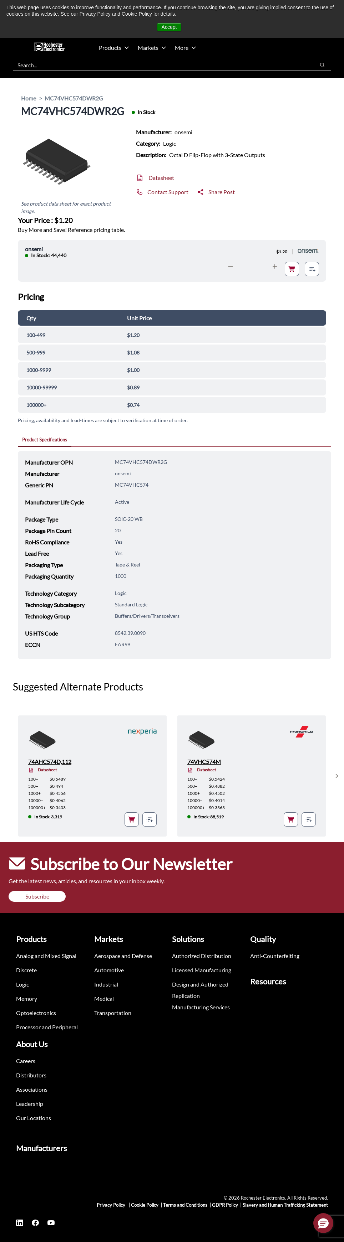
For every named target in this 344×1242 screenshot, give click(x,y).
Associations (31, 1089)
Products (114, 47)
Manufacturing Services (201, 1007)
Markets (152, 47)
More (185, 47)
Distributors (31, 1075)
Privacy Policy (111, 1205)
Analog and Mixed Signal (46, 955)
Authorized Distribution (201, 955)
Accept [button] (169, 27)
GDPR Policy (225, 1205)
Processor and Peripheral (47, 1027)
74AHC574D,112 (49, 761)
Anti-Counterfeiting (274, 955)
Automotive (109, 970)
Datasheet (161, 177)
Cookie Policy (144, 1205)
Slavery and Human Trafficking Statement (285, 1205)
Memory (26, 998)
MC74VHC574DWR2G (74, 98)
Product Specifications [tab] (44, 440)
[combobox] (160, 64)
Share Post (221, 191)
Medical (104, 998)
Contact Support (167, 191)
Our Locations (33, 1117)
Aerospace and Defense (123, 955)
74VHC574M (204, 761)
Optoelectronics (36, 1012)
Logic (22, 984)
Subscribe (37, 896)
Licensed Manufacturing (201, 970)
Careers (25, 1060)
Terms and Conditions (185, 1205)
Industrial (106, 984)
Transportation (112, 1012)
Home (28, 98)
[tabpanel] (174, 555)
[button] (323, 1223)
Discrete (26, 970)
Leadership (29, 1103)
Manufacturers (41, 1148)
